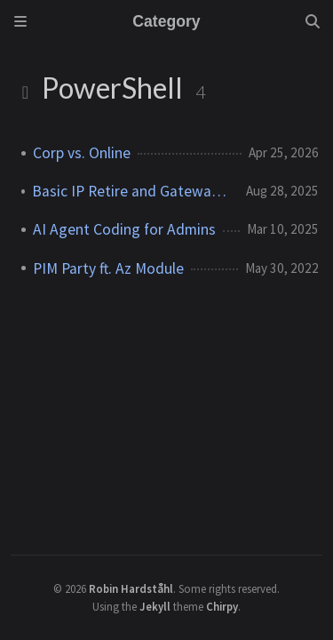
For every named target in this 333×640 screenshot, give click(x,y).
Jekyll (154, 606)
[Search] (312, 21)
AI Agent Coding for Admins (124, 229)
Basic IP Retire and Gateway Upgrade (132, 191)
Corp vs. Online (82, 153)
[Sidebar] (20, 21)
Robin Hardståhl (131, 588)
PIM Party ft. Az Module (108, 268)
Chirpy (222, 606)
